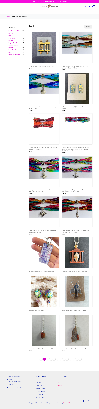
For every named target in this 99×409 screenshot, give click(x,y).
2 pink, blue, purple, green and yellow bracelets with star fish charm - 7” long (76, 190)
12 (73, 359)
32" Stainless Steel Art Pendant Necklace (41, 271)
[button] (89, 6)
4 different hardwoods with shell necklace (74, 271)
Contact (57, 12)
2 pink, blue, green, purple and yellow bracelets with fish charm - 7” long (43, 190)
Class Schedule (48, 12)
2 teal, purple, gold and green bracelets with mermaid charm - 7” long (75, 231)
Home (8, 17)
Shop (33, 12)
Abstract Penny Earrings (36, 310)
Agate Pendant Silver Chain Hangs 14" (74, 349)
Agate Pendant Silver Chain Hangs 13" (41, 349)
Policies (64, 12)
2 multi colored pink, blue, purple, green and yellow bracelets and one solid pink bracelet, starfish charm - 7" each (75, 149)
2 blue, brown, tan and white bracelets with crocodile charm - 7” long (75, 67)
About (40, 12)
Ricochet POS (66, 403)
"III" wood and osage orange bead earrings (42, 66)
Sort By (88, 27)
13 (76, 359)
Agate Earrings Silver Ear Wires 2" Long (74, 310)
